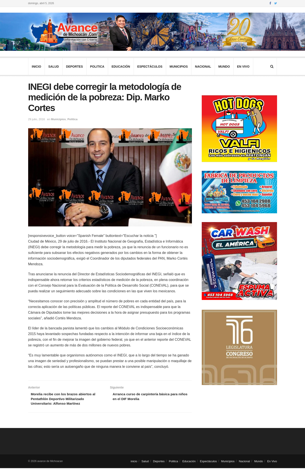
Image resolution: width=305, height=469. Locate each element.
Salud (53, 66)
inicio (36, 66)
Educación (121, 66)
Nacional (203, 66)
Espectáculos (149, 66)
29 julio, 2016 (36, 119)
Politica (97, 66)
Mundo (224, 66)
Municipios (179, 66)
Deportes (74, 66)
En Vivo (243, 66)
